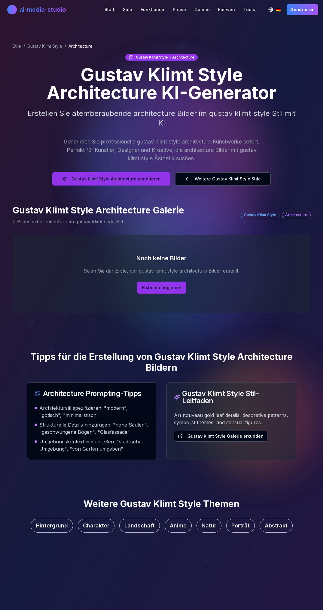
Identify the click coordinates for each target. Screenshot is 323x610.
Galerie (202, 9)
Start (109, 9)
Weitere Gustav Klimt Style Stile (223, 178)
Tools (249, 9)
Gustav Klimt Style (44, 46)
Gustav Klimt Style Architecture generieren (111, 178)
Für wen (226, 9)
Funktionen (152, 9)
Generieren (302, 9)
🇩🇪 (276, 11)
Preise (179, 9)
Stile (127, 9)
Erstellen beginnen (161, 287)
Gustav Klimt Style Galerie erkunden (221, 436)
